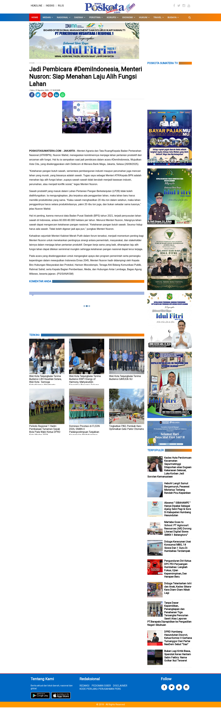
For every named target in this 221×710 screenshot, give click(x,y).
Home (34, 19)
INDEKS (50, 6)
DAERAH (78, 19)
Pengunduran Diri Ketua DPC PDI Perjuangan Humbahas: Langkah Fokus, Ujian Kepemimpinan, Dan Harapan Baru (177, 571)
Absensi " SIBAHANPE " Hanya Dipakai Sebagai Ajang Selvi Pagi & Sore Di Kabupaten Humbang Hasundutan (177, 511)
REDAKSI (84, 688)
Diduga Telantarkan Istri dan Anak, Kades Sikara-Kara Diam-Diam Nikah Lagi (178, 590)
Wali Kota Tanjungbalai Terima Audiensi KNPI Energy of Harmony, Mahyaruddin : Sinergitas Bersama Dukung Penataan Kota (85, 384)
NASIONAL (62, 19)
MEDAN (47, 19)
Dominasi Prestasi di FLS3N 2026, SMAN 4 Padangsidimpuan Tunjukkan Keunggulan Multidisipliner (84, 433)
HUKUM (143, 19)
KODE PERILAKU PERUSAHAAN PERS (100, 691)
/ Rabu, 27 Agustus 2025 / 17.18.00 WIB (44, 93)
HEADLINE (36, 6)
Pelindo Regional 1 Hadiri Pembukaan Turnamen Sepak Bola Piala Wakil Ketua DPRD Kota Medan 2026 (44, 433)
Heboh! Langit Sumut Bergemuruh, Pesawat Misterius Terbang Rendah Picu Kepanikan (177, 490)
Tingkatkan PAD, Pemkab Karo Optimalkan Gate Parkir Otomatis (126, 430)
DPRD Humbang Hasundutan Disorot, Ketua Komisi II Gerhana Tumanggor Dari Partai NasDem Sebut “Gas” (178, 640)
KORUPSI (111, 19)
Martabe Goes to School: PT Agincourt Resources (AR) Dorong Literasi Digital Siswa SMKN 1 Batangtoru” (177, 531)
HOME (32, 65)
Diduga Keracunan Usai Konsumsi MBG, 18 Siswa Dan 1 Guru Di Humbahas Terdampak (177, 548)
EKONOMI (127, 19)
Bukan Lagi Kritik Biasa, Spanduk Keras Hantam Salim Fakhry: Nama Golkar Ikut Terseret (177, 658)
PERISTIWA (95, 19)
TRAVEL (157, 19)
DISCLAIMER (120, 688)
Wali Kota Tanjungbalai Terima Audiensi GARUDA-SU (125, 380)
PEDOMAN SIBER (101, 688)
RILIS (61, 6)
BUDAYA (172, 19)
